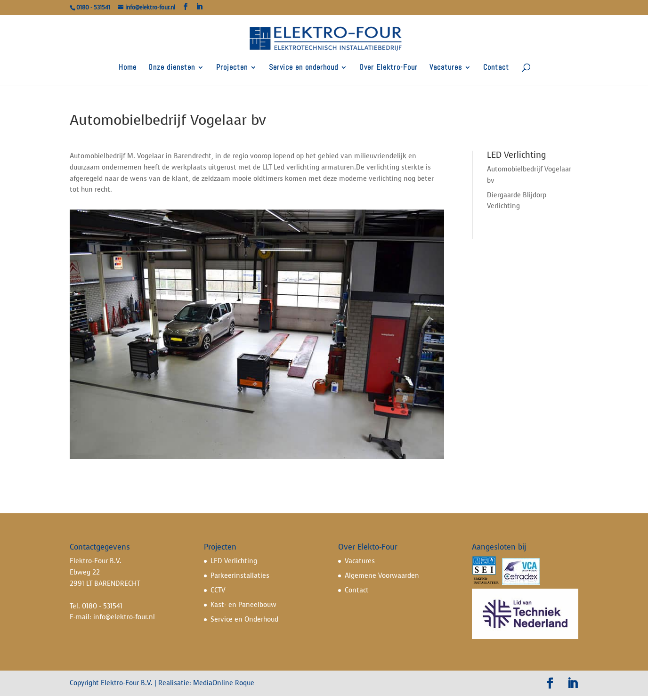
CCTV (218, 590)
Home (128, 68)
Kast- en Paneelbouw (243, 604)
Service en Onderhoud (244, 619)
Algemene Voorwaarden (382, 575)
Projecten (232, 68)
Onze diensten (171, 68)
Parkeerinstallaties (240, 575)
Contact (496, 68)
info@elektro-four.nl (124, 617)
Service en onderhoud (303, 68)
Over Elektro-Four (388, 68)
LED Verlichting (234, 561)
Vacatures (445, 68)
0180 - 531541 (102, 606)
